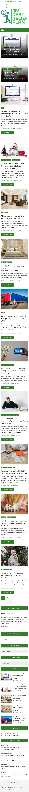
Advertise (19, 1)
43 (3, 602)
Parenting (4, 745)
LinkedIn (17, 782)
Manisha (3, 764)
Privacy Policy (4, 4)
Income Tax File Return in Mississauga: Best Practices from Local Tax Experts (12, 50)
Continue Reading (8, 132)
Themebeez (16, 790)
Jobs (3, 312)
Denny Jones (8, 54)
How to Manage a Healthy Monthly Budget (13, 755)
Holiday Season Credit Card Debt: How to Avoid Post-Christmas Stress (12, 74)
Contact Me (12, 4)
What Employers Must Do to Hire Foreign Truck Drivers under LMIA (14, 318)
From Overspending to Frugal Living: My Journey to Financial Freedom (13, 370)
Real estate (4, 212)
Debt (5, 68)
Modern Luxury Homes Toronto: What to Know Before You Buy (14, 217)
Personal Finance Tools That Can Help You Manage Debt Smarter (14, 472)
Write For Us (13, 1)
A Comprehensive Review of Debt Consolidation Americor (10, 748)
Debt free (11, 68)
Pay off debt (15, 415)
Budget (3, 517)
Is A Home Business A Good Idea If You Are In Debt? (13, 767)
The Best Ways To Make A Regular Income (13, 761)
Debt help (8, 415)
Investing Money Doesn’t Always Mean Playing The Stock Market (14, 775)
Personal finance (10, 467)
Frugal (11, 364)
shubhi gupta (5, 759)
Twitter (14, 782)
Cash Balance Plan (6, 753)
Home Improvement (6, 262)
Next (9, 602)
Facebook (11, 782)
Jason (3, 772)
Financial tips (18, 68)
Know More (4, 626)
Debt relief (8, 569)
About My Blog (5, 1)
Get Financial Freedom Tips (10, 733)
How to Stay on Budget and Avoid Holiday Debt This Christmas (12, 575)
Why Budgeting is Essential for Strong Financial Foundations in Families (14, 523)
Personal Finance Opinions (10, 735)
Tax (5, 44)
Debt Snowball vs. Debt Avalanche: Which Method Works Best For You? (14, 421)
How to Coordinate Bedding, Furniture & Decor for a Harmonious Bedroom (12, 268)
